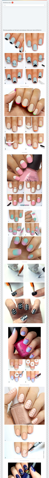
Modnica (7, 2)
